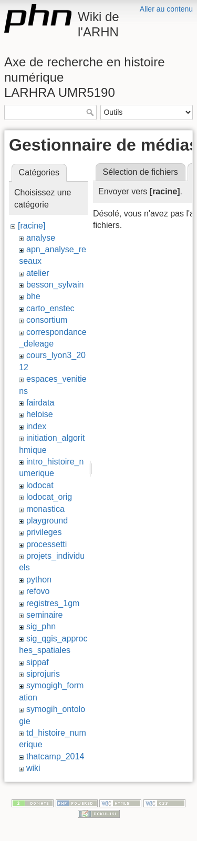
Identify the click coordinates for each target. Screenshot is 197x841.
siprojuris (43, 673)
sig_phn (41, 626)
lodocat (40, 485)
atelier (37, 273)
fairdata (40, 402)
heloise (39, 414)
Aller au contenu (166, 9)
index (36, 426)
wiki (33, 768)
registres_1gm (52, 603)
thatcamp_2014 (55, 756)
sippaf (37, 662)
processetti (46, 544)
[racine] (31, 225)
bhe (33, 296)
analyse (40, 237)
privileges (44, 532)
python (38, 579)
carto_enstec (50, 308)
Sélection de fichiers (140, 171)
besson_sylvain (55, 284)
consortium (46, 319)
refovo (37, 591)
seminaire (44, 614)
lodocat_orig (49, 496)
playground (47, 520)
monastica (45, 508)
